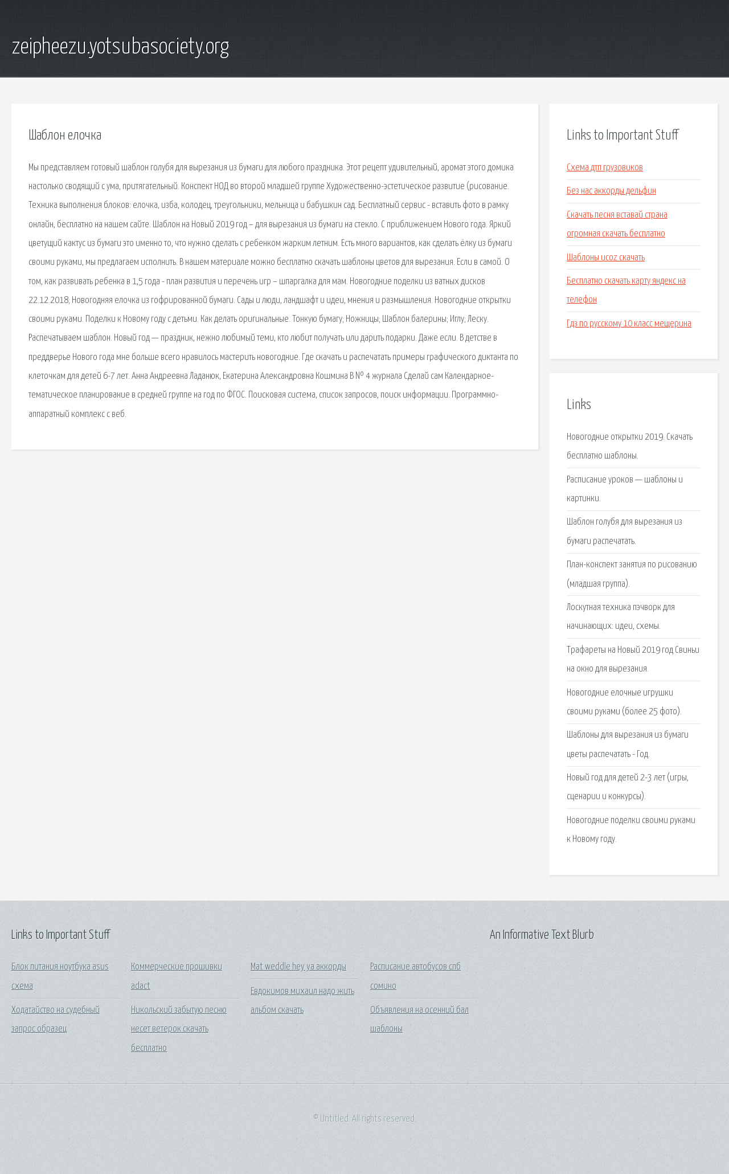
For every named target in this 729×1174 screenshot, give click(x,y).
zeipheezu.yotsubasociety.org (120, 47)
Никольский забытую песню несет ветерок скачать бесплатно (179, 1029)
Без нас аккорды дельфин (611, 191)
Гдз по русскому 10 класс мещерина (629, 324)
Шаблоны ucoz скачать (606, 258)
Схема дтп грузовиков (605, 168)
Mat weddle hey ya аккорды (298, 967)
